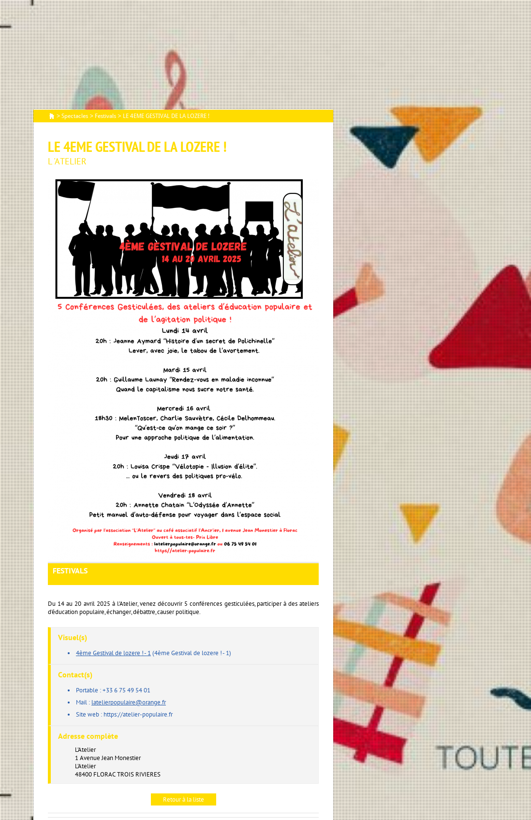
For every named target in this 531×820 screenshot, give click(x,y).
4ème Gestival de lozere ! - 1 (113, 653)
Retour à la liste (183, 799)
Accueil (52, 116)
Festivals (105, 116)
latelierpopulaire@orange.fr (128, 702)
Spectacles (74, 116)
